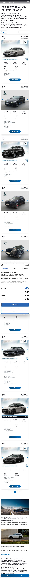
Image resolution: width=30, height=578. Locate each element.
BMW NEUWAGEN (5, 554)
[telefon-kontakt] (22, 575)
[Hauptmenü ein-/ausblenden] (28, 1)
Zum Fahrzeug (15, 79)
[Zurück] (9, 492)
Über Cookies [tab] (25, 268)
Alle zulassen (15, 304)
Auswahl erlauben (15, 308)
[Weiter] (21, 492)
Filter (2, 32)
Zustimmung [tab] (5, 268)
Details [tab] (15, 268)
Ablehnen (15, 311)
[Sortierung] (24, 32)
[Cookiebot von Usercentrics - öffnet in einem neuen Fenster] (23, 265)
